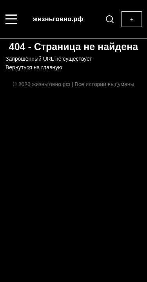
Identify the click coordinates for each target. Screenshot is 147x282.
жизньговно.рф (58, 19)
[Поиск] (108, 19)
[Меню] (11, 19)
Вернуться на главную (33, 67)
